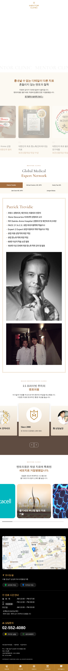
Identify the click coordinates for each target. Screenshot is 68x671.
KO (56, 5)
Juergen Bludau (51, 190)
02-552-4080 (14, 627)
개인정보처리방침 (7, 644)
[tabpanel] (34, 31)
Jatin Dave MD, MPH (17, 190)
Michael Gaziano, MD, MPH (34, 185)
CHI (64, 5)
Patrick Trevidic (11, 185)
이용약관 (16, 644)
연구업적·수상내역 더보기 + (34, 96)
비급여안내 (23, 644)
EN (60, 5)
